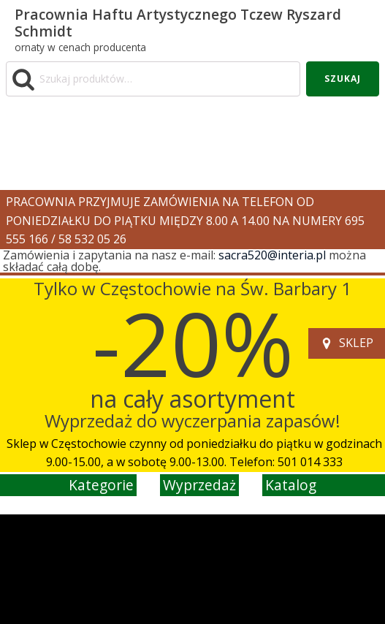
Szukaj (342, 78)
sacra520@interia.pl (272, 255)
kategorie (101, 485)
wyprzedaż (199, 485)
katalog (290, 485)
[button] (346, 343)
